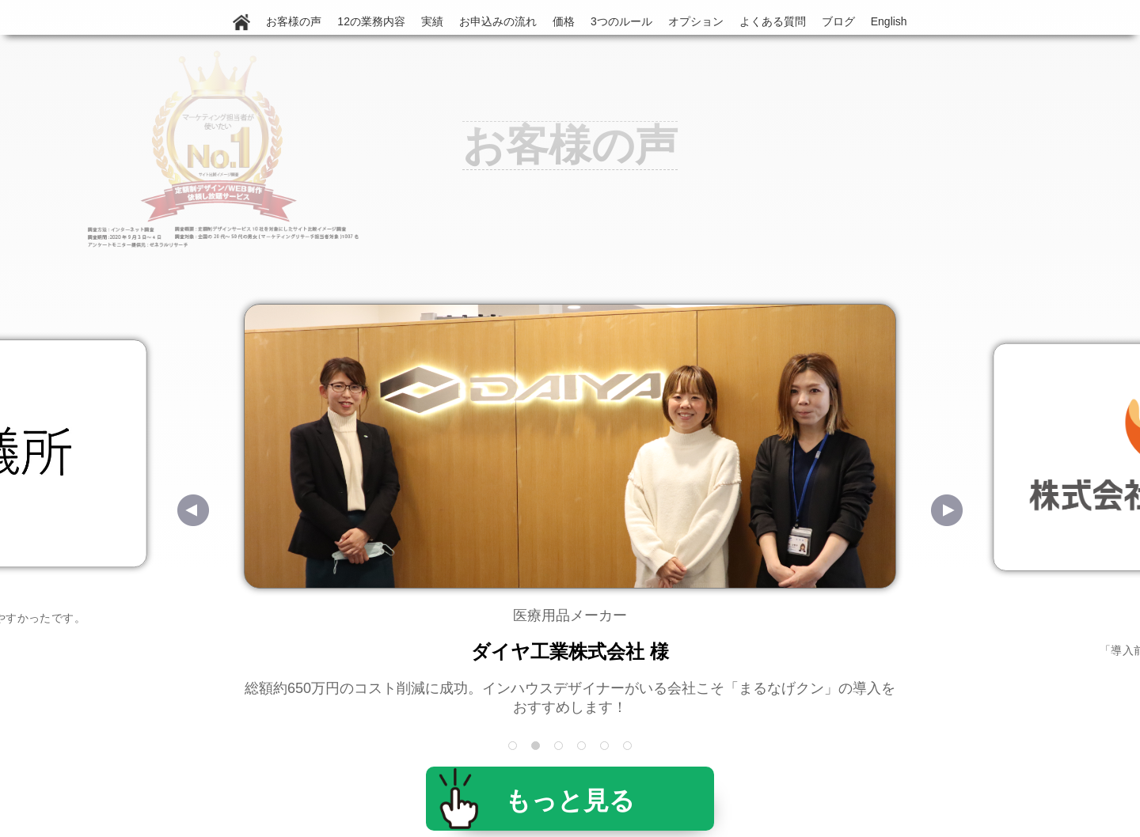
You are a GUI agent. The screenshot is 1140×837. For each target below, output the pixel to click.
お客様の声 (293, 21)
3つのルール (621, 21)
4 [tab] (583, 747)
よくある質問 (772, 21)
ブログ (838, 21)
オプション (696, 21)
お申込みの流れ (498, 21)
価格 (564, 21)
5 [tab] (606, 747)
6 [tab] (629, 747)
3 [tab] (560, 747)
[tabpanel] (570, 510)
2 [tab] (537, 747)
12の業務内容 (371, 21)
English (889, 21)
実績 (432, 21)
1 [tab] (514, 747)
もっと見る (570, 800)
